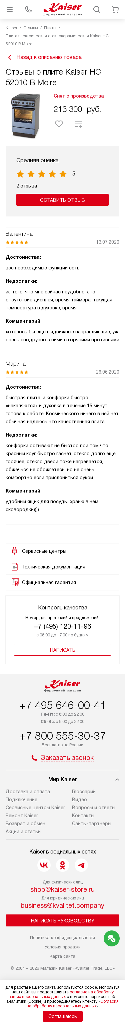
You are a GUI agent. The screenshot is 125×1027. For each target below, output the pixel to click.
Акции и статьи (23, 831)
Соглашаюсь (62, 1016)
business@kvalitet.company (62, 905)
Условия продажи (63, 946)
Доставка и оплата (28, 791)
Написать (62, 650)
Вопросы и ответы (93, 807)
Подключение (21, 799)
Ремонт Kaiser (22, 815)
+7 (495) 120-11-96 (62, 626)
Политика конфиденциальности (62, 937)
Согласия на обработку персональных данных (73, 1003)
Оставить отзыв (62, 200)
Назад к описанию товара (44, 57)
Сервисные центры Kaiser (35, 807)
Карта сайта (62, 956)
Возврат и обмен (25, 823)
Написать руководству (62, 920)
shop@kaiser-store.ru (62, 889)
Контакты (83, 815)
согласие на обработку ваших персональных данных (61, 994)
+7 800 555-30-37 (62, 736)
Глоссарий (84, 791)
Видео (79, 799)
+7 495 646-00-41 (62, 705)
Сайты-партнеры (91, 823)
